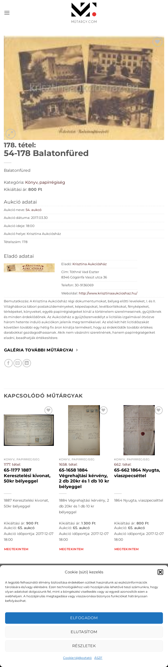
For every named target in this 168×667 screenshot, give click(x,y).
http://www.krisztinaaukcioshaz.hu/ (108, 293)
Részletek (84, 645)
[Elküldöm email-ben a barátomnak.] (17, 363)
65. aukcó (26, 528)
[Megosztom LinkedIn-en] (27, 363)
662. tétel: (122, 464)
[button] (160, 572)
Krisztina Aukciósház (89, 264)
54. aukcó (33, 210)
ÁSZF (98, 658)
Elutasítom (84, 631)
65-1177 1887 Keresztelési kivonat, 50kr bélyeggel (27, 475)
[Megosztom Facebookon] (8, 363)
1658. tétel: (68, 464)
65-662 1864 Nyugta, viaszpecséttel (137, 472)
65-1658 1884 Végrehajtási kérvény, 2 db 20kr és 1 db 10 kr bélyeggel (84, 478)
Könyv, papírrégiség (45, 182)
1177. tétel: (12, 464)
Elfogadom (84, 617)
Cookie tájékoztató (77, 658)
